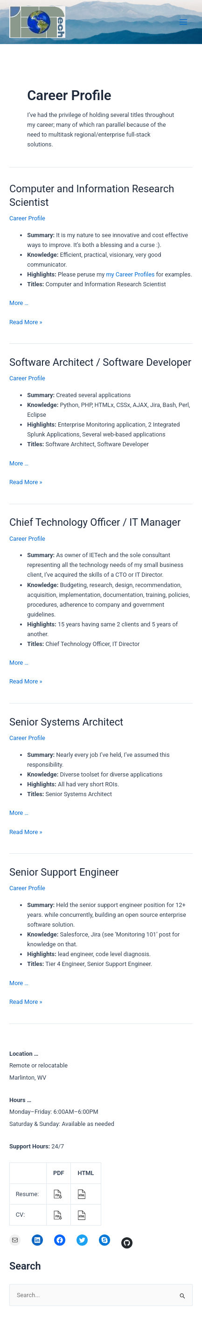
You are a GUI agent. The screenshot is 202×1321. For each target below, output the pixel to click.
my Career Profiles (130, 274)
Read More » (25, 322)
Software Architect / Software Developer (100, 362)
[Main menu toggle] (183, 22)
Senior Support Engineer (64, 872)
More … (18, 302)
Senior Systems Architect (66, 722)
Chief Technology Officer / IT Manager (95, 522)
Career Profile (27, 218)
